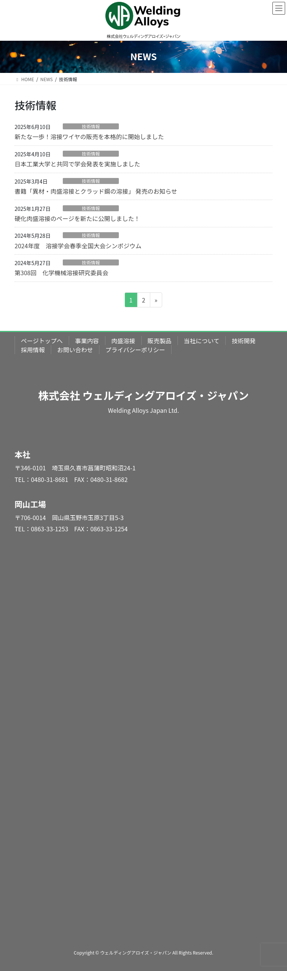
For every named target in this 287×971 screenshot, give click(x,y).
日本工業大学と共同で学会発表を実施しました (77, 163)
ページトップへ (42, 340)
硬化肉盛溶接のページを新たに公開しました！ (77, 218)
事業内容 (87, 340)
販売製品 (160, 340)
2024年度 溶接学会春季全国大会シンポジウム (78, 245)
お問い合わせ (75, 349)
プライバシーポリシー (135, 349)
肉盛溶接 (123, 340)
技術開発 (244, 340)
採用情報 (33, 349)
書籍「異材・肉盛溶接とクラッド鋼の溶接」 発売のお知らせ (96, 191)
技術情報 (91, 126)
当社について (202, 340)
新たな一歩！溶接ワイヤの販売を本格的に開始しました (89, 136)
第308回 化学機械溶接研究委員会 (61, 272)
